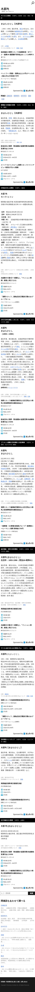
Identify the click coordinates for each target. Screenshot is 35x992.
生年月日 (24, 96)
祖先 (21, 34)
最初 (24, 474)
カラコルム (26, 36)
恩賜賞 (8, 128)
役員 (19, 369)
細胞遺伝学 (19, 31)
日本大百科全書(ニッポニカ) (9, 319)
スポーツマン (15, 367)
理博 (10, 118)
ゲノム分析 (5, 349)
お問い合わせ (24, 981)
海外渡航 (12, 474)
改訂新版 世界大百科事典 (9, 549)
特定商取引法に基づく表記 (13, 981)
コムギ (24, 250)
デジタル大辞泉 (6, 15)
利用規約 (3, 981)
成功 (14, 36)
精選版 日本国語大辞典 (8, 105)
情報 (17, 48)
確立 (16, 349)
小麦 (16, 34)
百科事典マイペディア (8, 739)
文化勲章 (21, 39)
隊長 (2, 39)
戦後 (11, 252)
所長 (8, 123)
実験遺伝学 (12, 131)
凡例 (21, 48)
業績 (8, 258)
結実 (8, 36)
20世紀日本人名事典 (7, 188)
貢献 (29, 96)
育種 (10, 481)
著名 (18, 346)
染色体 (3, 354)
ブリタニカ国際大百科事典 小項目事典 (13, 442)
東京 (21, 29)
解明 (25, 34)
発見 (5, 252)
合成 (2, 99)
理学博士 (14, 227)
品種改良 (9, 96)
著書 (22, 379)
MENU (2, 3)
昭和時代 (16, 96)
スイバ (28, 352)
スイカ (18, 354)
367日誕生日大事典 (7, 820)
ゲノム (10, 387)
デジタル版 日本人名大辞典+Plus (11, 648)
